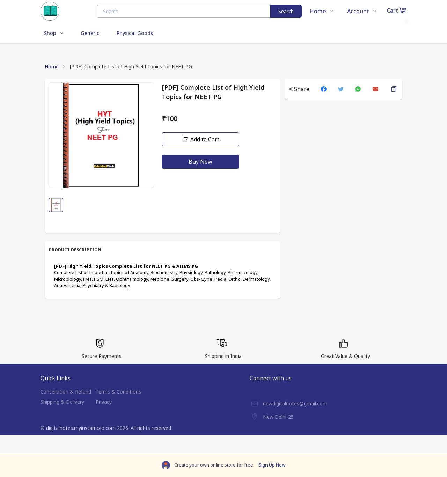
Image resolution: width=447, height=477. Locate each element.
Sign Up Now (271, 465)
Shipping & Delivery (62, 401)
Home (52, 66)
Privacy (104, 401)
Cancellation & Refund (66, 391)
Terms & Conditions (118, 391)
